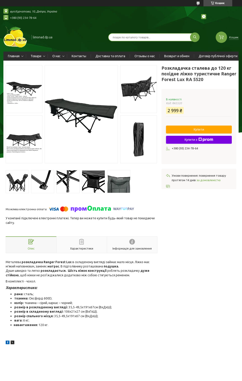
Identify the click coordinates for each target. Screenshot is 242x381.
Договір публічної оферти (218, 56)
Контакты (79, 56)
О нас (56, 56)
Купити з (199, 140)
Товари (36, 56)
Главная (14, 56)
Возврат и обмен (176, 56)
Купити (199, 129)
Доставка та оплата (110, 56)
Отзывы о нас (144, 56)
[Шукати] (195, 37)
